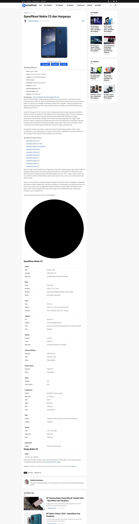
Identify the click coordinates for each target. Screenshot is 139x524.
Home (23, 1)
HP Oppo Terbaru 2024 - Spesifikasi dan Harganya (109, 96)
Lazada (64, 64)
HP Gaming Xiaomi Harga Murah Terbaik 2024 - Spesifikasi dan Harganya (109, 49)
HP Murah (70, 5)
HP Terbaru (48, 5)
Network (98, 5)
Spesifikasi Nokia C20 (32, 155)
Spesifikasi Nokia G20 (32, 152)
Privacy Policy (36, 1)
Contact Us (43, 1)
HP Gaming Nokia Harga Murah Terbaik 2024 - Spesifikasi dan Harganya (65, 499)
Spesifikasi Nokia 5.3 (32, 166)
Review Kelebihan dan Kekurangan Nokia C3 (46, 97)
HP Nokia (32, 12)
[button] (111, 5)
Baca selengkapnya (72, 466)
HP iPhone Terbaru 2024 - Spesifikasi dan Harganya (96, 96)
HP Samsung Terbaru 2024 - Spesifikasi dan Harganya (108, 77)
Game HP (89, 5)
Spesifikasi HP (37, 472)
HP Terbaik (59, 5)
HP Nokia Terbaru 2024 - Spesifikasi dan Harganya (63, 515)
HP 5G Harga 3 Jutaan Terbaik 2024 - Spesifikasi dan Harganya (109, 29)
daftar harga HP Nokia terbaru (52, 462)
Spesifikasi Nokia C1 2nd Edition (36, 146)
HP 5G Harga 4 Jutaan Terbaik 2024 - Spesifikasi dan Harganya (96, 48)
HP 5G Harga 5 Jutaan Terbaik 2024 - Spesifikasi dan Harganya (96, 29)
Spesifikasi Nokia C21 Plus (34, 144)
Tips (40, 5)
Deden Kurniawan (36, 480)
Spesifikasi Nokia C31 (32, 141)
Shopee (55, 64)
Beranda (26, 12)
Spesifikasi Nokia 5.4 (32, 158)
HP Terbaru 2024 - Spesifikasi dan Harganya (96, 76)
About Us (29, 1)
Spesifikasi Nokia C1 (32, 163)
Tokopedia (45, 64)
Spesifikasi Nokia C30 (32, 149)
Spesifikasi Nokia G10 (32, 161)
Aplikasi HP (81, 5)
